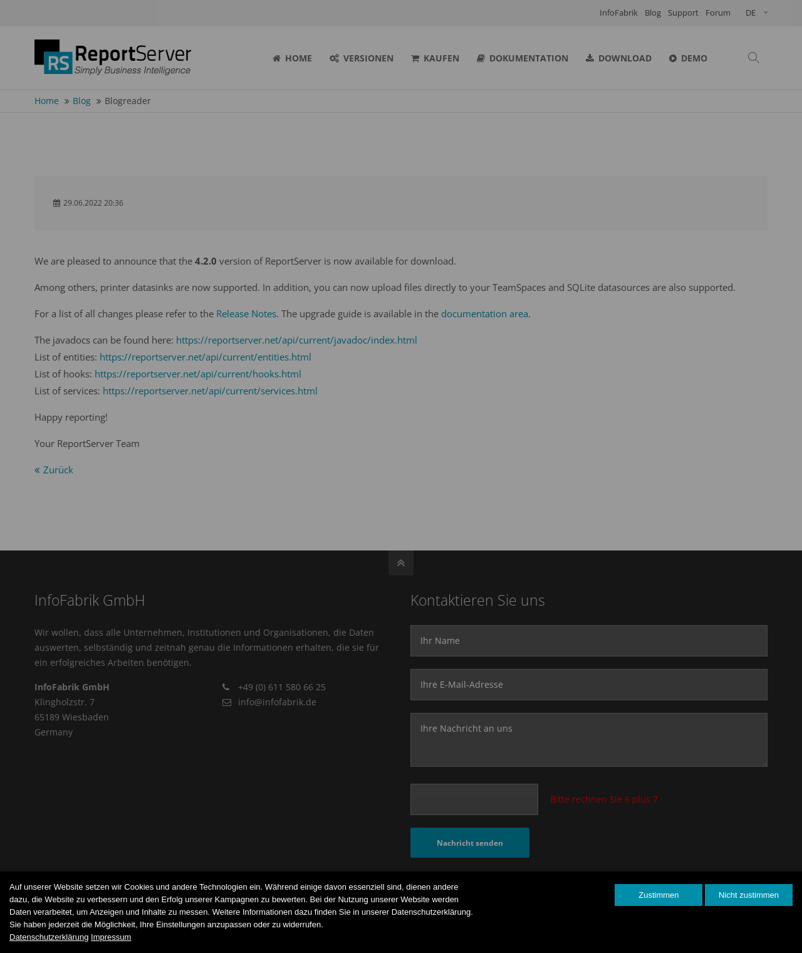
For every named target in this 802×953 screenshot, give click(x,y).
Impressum (111, 937)
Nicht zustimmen (749, 895)
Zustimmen (658, 895)
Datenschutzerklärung (48, 937)
